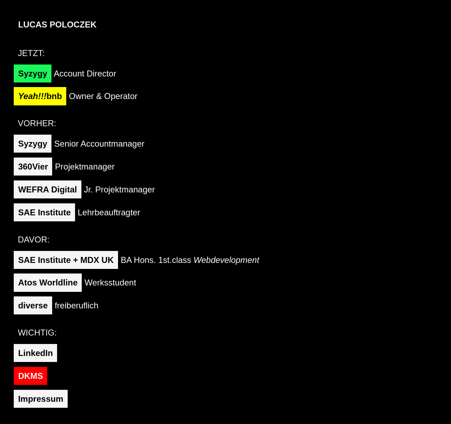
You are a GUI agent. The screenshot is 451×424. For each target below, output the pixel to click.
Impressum (40, 399)
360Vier (33, 166)
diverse (33, 305)
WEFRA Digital (47, 189)
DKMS (30, 376)
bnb (40, 96)
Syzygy (32, 73)
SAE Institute (44, 212)
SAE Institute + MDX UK (65, 260)
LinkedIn (35, 353)
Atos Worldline (48, 282)
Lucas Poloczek (57, 24)
